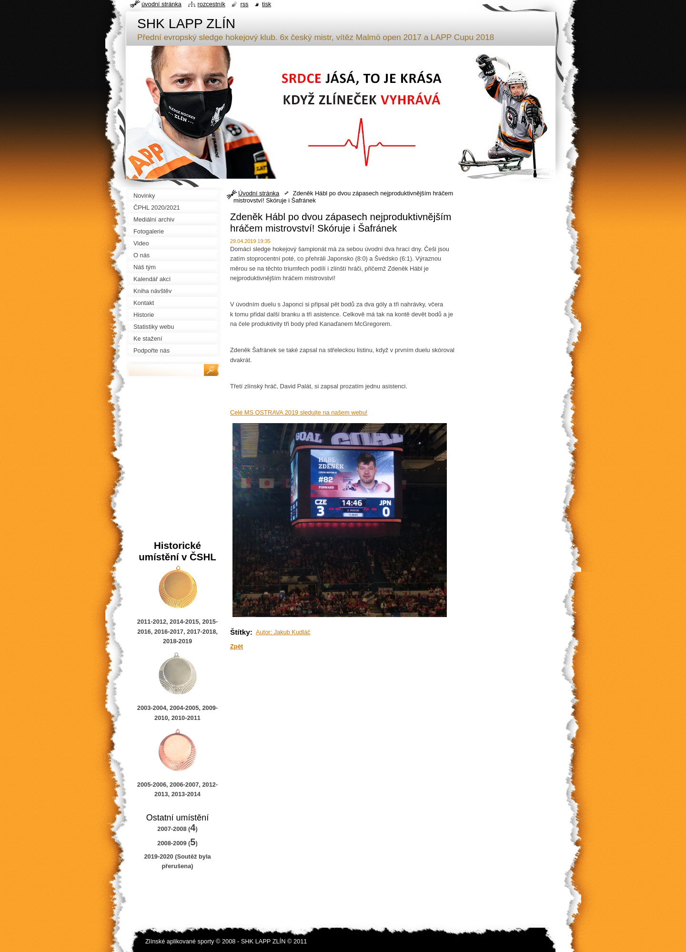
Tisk (266, 4)
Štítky (240, 632)
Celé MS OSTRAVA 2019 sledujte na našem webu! (298, 412)
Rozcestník (211, 4)
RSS (244, 4)
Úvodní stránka (258, 193)
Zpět (236, 646)
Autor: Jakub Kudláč (283, 632)
